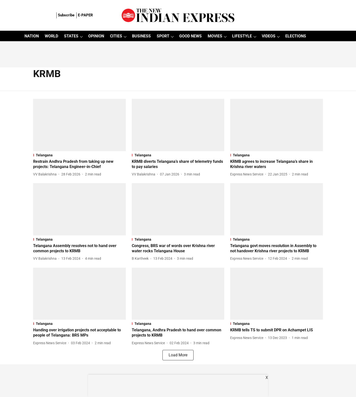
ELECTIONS (295, 36)
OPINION (96, 36)
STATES (71, 36)
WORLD (51, 36)
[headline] (79, 164)
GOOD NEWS (190, 36)
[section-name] (79, 155)
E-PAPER (85, 15)
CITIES (116, 36)
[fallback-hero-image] (79, 125)
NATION (31, 36)
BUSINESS (141, 36)
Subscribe (66, 15)
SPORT (163, 36)
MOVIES (215, 36)
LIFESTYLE (242, 36)
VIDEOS (268, 36)
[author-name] (46, 174)
